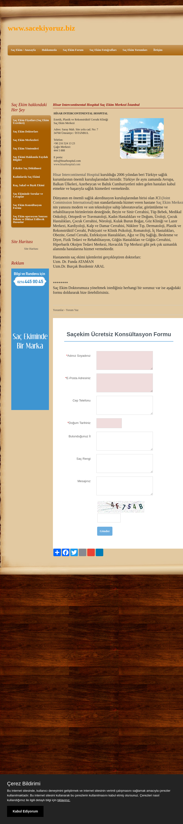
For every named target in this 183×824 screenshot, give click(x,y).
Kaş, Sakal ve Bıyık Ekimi (28, 185)
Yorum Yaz (72, 310)
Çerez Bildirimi (23, 783)
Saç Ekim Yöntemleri (26, 148)
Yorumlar (58, 310)
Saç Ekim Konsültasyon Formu (27, 206)
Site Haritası (31, 248)
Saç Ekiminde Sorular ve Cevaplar (28, 195)
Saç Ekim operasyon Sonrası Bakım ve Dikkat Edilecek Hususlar (30, 219)
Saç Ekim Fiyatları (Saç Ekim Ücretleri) (31, 122)
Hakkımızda (49, 50)
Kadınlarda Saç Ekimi (26, 176)
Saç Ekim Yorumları (135, 50)
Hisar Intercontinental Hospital (76, 175)
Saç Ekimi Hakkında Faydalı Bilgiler (30, 158)
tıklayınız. (63, 800)
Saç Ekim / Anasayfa (23, 50)
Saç (159, 202)
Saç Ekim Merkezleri (26, 140)
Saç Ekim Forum (73, 50)
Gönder (105, 531)
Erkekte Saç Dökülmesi (27, 168)
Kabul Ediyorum (25, 811)
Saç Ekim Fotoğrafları (102, 50)
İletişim (158, 50)
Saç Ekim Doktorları (25, 131)
